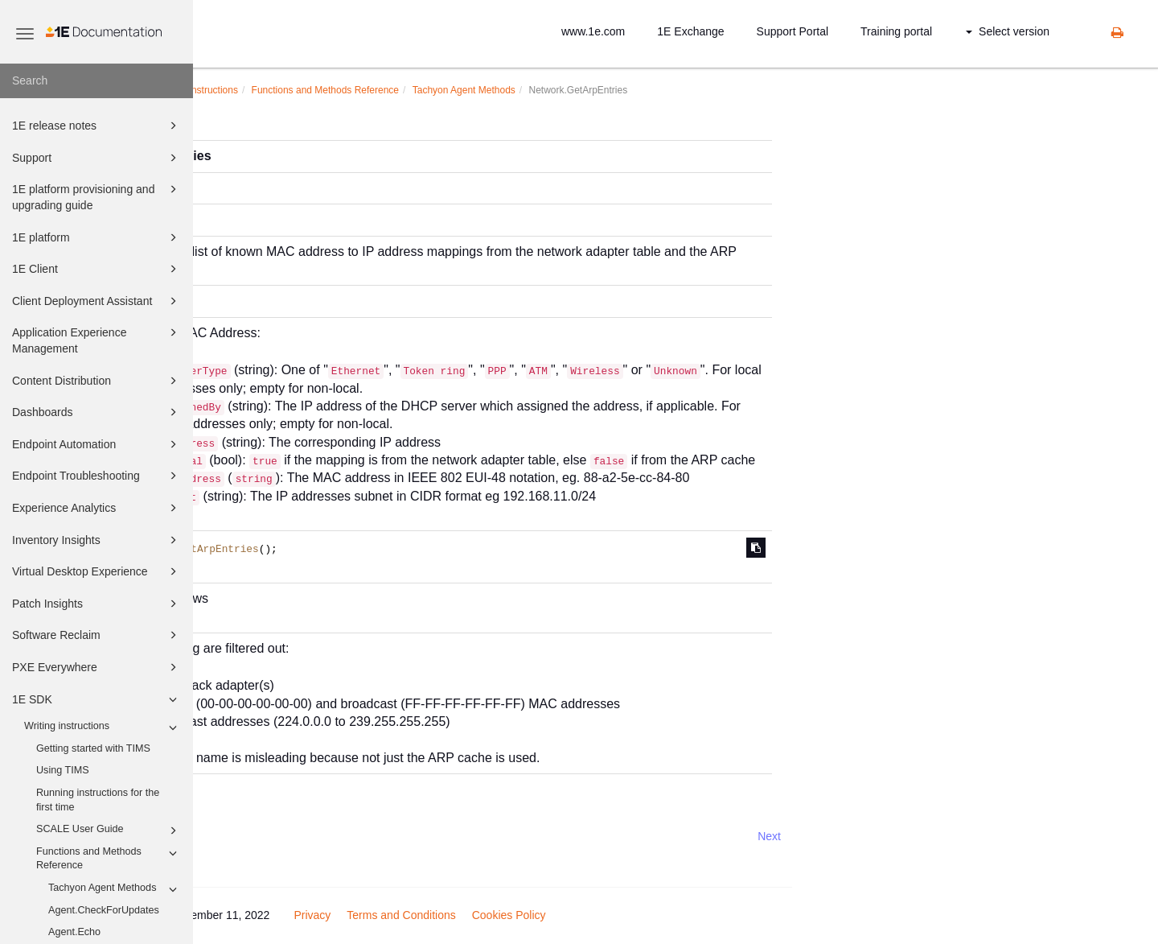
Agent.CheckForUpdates (103, 910)
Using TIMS (62, 770)
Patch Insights (97, 603)
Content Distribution (97, 381)
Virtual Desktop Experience (97, 571)
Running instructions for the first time (97, 800)
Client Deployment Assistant (97, 301)
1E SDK (97, 699)
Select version (1007, 31)
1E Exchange (690, 31)
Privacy (505, 915)
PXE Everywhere (97, 667)
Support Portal (793, 31)
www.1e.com (593, 31)
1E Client (97, 269)
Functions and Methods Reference (109, 858)
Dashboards (97, 412)
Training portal (896, 31)
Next (962, 836)
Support (97, 158)
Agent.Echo (74, 932)
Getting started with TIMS (93, 748)
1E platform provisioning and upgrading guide (97, 196)
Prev (236, 836)
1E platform (97, 237)
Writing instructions (103, 727)
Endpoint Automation (97, 444)
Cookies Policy (702, 915)
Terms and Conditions (594, 915)
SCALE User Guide (109, 830)
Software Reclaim (97, 635)
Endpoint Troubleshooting (97, 475)
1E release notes (97, 125)
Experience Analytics (97, 508)
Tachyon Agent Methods (115, 889)
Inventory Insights (97, 540)
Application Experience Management (97, 339)
